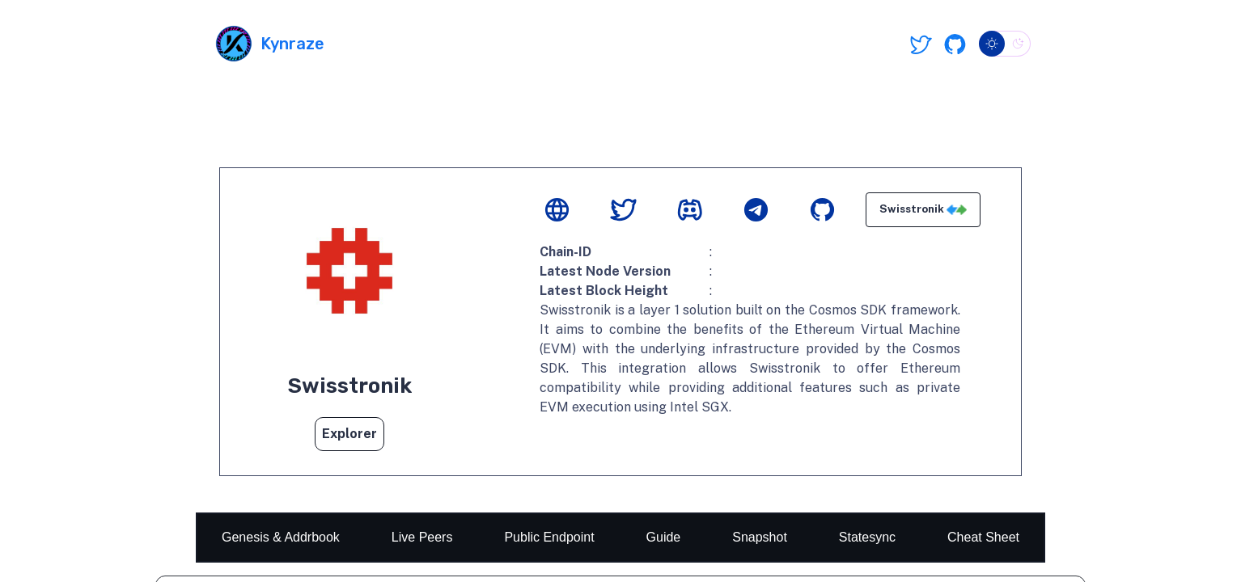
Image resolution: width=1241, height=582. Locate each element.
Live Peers (422, 537)
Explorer (349, 433)
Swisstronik (923, 210)
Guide (663, 537)
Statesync (867, 537)
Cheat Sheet (983, 537)
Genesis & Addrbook (281, 537)
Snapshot (759, 537)
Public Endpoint (549, 537)
